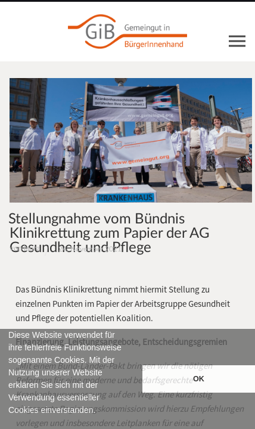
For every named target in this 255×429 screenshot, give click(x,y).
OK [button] (198, 379)
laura (32, 249)
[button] (10, 423)
